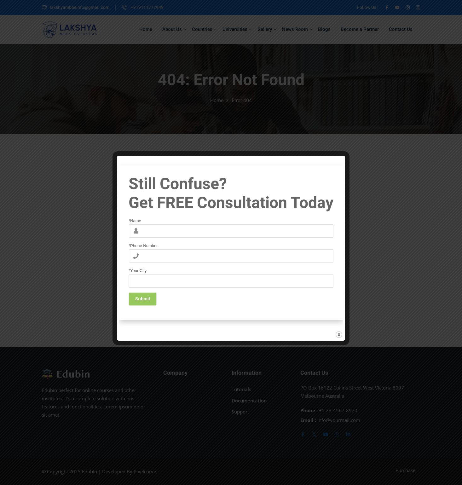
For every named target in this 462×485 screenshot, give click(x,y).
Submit (142, 298)
